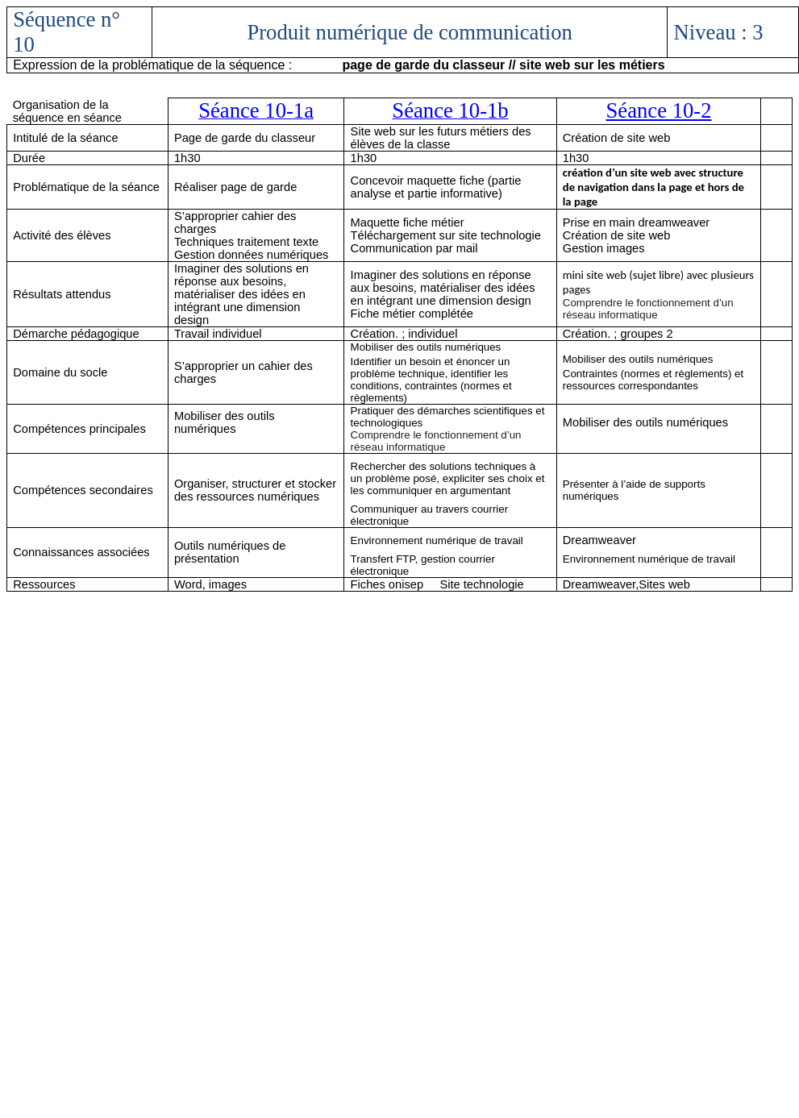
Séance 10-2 (659, 110)
